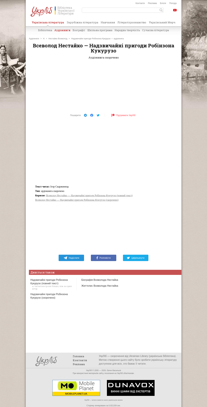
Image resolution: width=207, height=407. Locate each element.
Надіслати (71, 257)
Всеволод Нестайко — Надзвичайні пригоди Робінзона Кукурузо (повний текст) (89, 195)
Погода (172, 3)
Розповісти (103, 257)
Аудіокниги (62, 30)
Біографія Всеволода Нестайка (99, 280)
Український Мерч (162, 22)
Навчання (108, 22)
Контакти (140, 3)
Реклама (152, 3)
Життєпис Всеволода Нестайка (99, 285)
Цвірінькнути (135, 257)
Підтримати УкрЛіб (123, 115)
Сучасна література (155, 30)
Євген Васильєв (114, 370)
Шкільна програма (99, 30)
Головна (78, 356)
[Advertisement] (103, 87)
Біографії (79, 30)
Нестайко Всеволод (57, 38)
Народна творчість (127, 30)
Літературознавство (131, 22)
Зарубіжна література (82, 22)
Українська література (48, 23)
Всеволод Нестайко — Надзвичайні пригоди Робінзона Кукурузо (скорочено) (77, 200)
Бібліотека (45, 30)
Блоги (163, 3)
